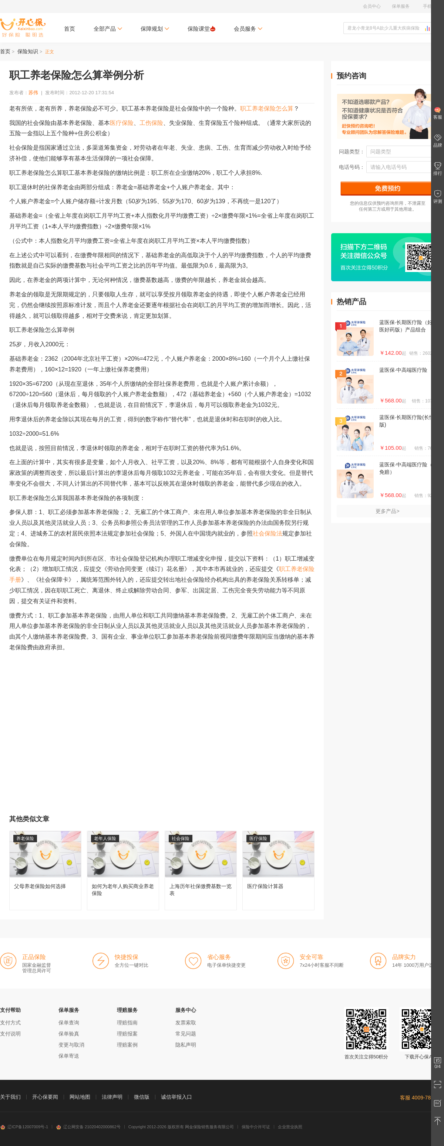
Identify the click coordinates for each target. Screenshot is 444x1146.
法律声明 (112, 1097)
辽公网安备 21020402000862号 (88, 1127)
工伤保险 (151, 123)
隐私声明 (185, 1045)
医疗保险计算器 (278, 870)
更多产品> (387, 511)
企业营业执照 (290, 1127)
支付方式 (10, 1023)
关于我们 (10, 1097)
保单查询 (68, 1023)
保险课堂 (201, 28)
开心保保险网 (23, 27)
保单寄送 (68, 1056)
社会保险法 (267, 533)
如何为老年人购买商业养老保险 (123, 870)
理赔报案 (127, 1034)
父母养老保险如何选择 (45, 870)
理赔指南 (127, 1023)
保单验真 (68, 1034)
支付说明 (10, 1034)
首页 (69, 28)
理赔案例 (127, 1045)
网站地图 (80, 1097)
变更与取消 (71, 1045)
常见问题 (185, 1034)
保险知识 (27, 51)
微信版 (141, 1097)
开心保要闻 (45, 1097)
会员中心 (372, 6)
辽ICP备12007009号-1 (24, 1127)
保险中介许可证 (256, 1127)
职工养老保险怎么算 (266, 108)
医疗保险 (122, 123)
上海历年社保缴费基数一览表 (200, 870)
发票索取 (185, 1023)
